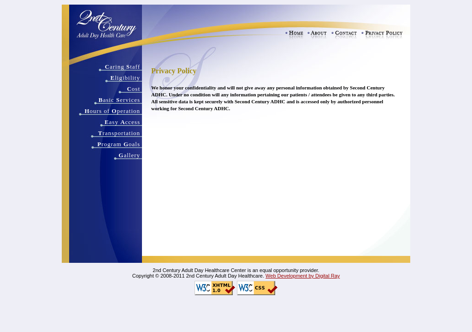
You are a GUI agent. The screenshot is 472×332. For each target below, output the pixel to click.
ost (133, 88)
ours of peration (112, 110)
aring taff (122, 66)
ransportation (119, 133)
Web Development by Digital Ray (303, 276)
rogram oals (118, 144)
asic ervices (119, 99)
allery (129, 155)
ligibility (125, 77)
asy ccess (122, 122)
